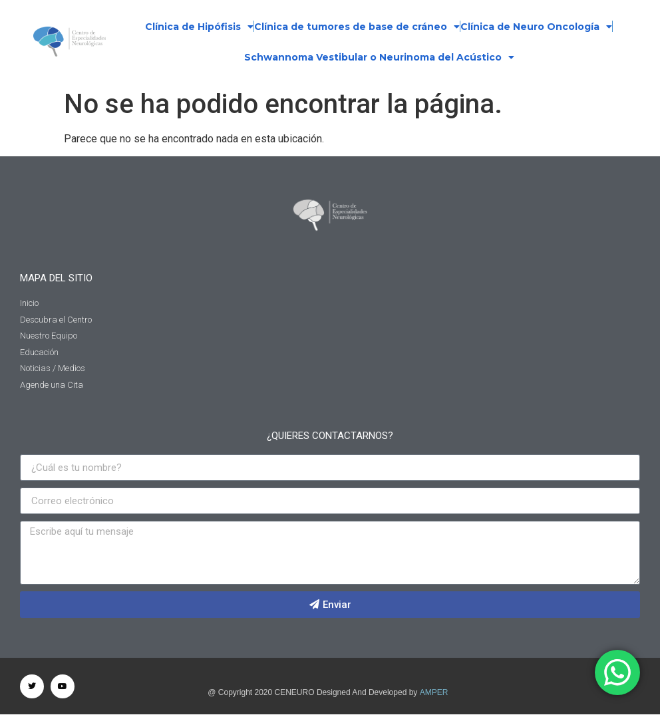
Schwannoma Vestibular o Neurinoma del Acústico (379, 57)
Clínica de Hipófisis (199, 26)
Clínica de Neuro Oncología (536, 26)
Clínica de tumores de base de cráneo (357, 26)
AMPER (434, 692)
